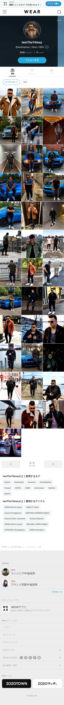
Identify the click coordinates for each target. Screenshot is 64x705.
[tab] (12, 71)
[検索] (59, 12)
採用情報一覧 (57, 592)
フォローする (32, 60)
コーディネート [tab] (11, 82)
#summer (32, 482)
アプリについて (10, 642)
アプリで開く (53, 4)
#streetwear (39, 488)
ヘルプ (6, 627)
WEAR (4, 547)
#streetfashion (46, 482)
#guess (7, 494)
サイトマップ (9, 634)
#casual (7, 488)
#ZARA (18, 488)
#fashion (51, 488)
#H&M (27, 488)
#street (7, 482)
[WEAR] (32, 11)
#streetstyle (19, 482)
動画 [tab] (25, 82)
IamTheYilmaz (16, 547)
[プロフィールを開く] (32, 47)
